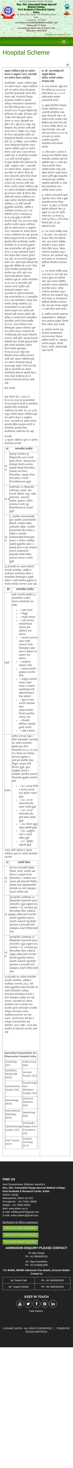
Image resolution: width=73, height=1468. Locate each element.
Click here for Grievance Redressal (20, 1235)
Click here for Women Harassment (20, 1242)
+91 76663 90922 (21, 1205)
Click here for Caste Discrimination (20, 1228)
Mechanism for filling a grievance (20, 1222)
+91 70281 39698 (27, 1201)
